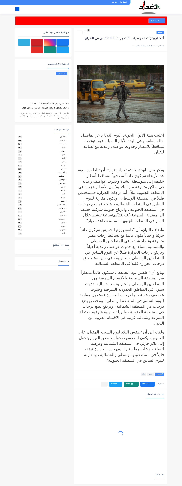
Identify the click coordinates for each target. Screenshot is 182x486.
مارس (62, 155)
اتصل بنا (123, 2)
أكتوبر (62, 137)
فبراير (62, 151)
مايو (63, 162)
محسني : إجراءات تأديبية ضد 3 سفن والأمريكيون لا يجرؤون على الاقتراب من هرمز (45, 106)
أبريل (63, 158)
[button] (147, 384)
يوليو (63, 169)
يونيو (63, 166)
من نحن (114, 2)
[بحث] (17, 9)
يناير (63, 148)
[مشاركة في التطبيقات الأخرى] (104, 384)
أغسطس (61, 173)
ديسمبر (62, 144)
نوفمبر (62, 141)
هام (143, 374)
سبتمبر (62, 176)
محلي (160, 32)
